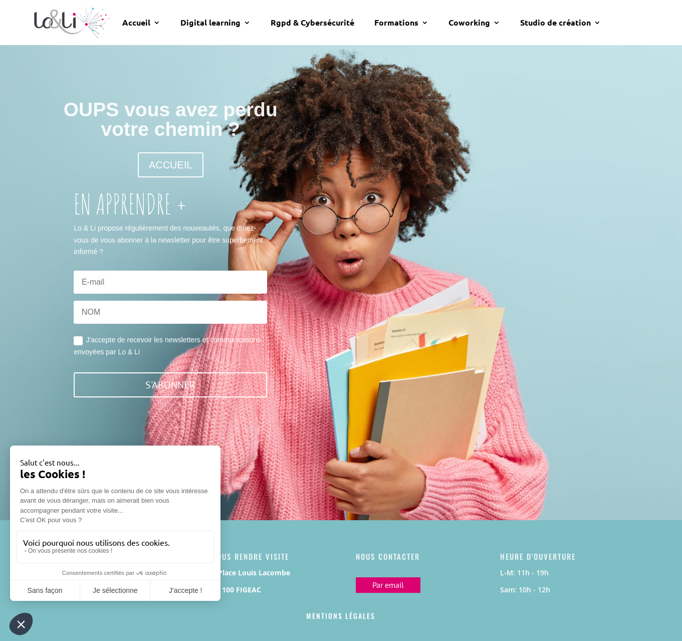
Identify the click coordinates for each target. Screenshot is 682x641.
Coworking (469, 22)
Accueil (136, 22)
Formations (396, 22)
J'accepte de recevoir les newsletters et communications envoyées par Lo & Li (167, 346)
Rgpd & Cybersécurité (312, 22)
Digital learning (210, 22)
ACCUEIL (170, 164)
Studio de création (555, 22)
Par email (388, 585)
